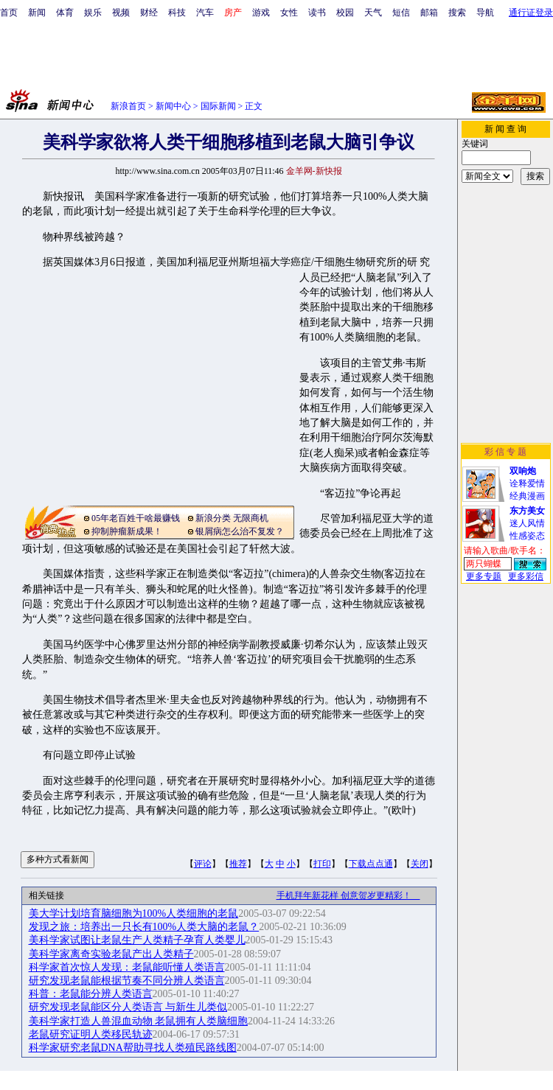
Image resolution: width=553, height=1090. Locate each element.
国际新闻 (218, 106)
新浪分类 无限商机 (231, 518)
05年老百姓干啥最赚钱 (135, 518)
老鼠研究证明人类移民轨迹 (91, 1034)
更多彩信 (525, 576)
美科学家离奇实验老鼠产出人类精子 (111, 954)
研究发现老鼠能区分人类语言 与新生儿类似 (128, 1007)
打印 (322, 864)
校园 (345, 12)
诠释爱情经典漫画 (527, 483)
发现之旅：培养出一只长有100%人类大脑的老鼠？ (144, 926)
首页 (9, 12)
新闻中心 (173, 106)
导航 (485, 12)
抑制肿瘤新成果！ (126, 531)
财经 (149, 12)
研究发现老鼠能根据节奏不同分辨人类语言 (127, 980)
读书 (317, 12)
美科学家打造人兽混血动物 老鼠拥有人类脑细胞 (138, 1021)
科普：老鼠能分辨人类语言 (91, 993)
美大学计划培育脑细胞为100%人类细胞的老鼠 (134, 913)
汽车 (205, 12)
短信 (401, 12)
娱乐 (93, 12)
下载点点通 (371, 864)
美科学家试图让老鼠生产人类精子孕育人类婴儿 (137, 940)
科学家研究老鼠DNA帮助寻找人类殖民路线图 (133, 1047)
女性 (289, 12)
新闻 (37, 12)
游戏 (261, 12)
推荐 (238, 864)
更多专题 (483, 576)
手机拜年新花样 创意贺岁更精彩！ (348, 895)
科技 (177, 12)
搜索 (457, 12)
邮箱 (429, 12)
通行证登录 (531, 12)
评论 (203, 864)
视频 (121, 12)
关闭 (419, 864)
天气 (373, 12)
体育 (65, 12)
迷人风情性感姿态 (527, 523)
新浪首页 (128, 106)
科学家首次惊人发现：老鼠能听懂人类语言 (127, 967)
